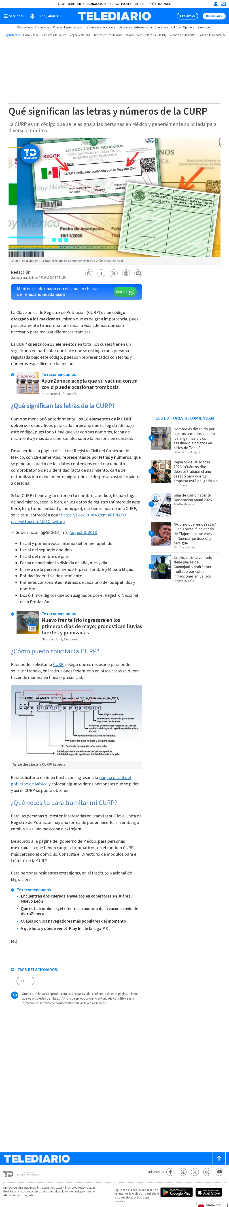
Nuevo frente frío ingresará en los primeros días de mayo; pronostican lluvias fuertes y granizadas (92, 626)
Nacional (109, 27)
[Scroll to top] (219, 1158)
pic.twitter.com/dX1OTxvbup (38, 521)
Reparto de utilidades (182, 35)
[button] (89, 273)
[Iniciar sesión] (215, 4)
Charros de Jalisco (55, 35)
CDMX (61, 4)
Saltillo (140, 4)
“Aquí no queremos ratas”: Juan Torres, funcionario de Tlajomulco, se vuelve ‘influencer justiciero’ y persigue (196, 534)
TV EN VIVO (188, 16)
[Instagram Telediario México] (195, 1172)
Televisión (203, 27)
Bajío (152, 4)
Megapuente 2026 (80, 35)
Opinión (188, 27)
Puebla (126, 4)
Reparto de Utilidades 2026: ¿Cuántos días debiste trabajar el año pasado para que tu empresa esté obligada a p (196, 471)
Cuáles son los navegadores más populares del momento (73, 921)
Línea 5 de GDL (32, 35)
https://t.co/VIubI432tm (84, 515)
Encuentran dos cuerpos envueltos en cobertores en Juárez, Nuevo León (76, 898)
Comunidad (43, 27)
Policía (57, 27)
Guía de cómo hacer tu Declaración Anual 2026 (193, 498)
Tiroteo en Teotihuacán (107, 35)
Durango (164, 4)
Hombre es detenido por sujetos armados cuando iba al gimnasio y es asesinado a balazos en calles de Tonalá (194, 438)
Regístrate (214, 16)
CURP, (58, 664)
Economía (161, 27)
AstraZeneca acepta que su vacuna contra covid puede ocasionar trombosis (90, 384)
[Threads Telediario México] (207, 1172)
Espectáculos (73, 27)
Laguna (113, 4)
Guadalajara (96, 4)
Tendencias (93, 27)
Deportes (125, 27)
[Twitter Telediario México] (183, 1172)
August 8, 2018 (83, 532)
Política (175, 27)
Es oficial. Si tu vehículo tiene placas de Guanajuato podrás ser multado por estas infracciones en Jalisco (193, 567)
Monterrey (76, 4)
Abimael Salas (133, 35)
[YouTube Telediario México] (219, 1172)
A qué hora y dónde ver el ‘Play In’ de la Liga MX (64, 929)
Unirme (121, 291)
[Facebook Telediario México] (170, 1172)
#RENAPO (117, 515)
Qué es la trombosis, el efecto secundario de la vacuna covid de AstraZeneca (79, 911)
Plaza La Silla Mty (155, 35)
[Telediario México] (114, 16)
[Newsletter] (223, 5)
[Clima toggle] (43, 16)
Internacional (143, 27)
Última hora (25, 27)
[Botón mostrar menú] (14, 16)
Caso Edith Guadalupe (211, 35)
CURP (25, 981)
